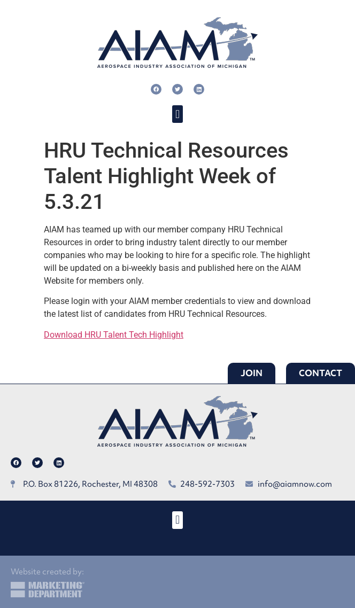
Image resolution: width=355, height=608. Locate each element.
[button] (177, 114)
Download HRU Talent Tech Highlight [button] (113, 335)
